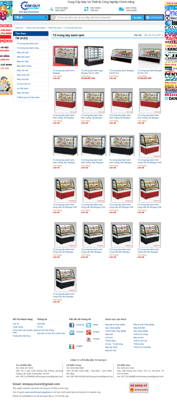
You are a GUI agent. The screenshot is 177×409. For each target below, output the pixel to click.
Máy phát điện (139, 328)
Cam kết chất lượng (45, 330)
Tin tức (40, 327)
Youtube (96, 339)
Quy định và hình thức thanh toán (51, 333)
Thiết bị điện (110, 341)
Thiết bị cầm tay (140, 341)
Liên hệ (16, 324)
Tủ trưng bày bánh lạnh (73, 28)
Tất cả (18, 17)
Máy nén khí (138, 338)
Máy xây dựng (111, 347)
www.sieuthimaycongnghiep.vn (39, 392)
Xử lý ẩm (109, 338)
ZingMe (79, 346)
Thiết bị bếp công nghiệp (35, 28)
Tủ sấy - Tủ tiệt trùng (114, 344)
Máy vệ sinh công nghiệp (143, 324)
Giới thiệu (41, 324)
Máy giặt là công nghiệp (115, 324)
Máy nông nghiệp (140, 331)
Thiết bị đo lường (140, 334)
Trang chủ (19, 28)
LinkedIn (79, 332)
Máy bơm (109, 334)
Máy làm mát (110, 350)
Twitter (95, 325)
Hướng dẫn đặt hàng (21, 336)
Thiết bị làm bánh (54, 28)
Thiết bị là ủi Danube (142, 347)
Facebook (80, 325)
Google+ (96, 332)
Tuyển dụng (18, 327)
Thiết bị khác (138, 344)
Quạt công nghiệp (112, 328)
